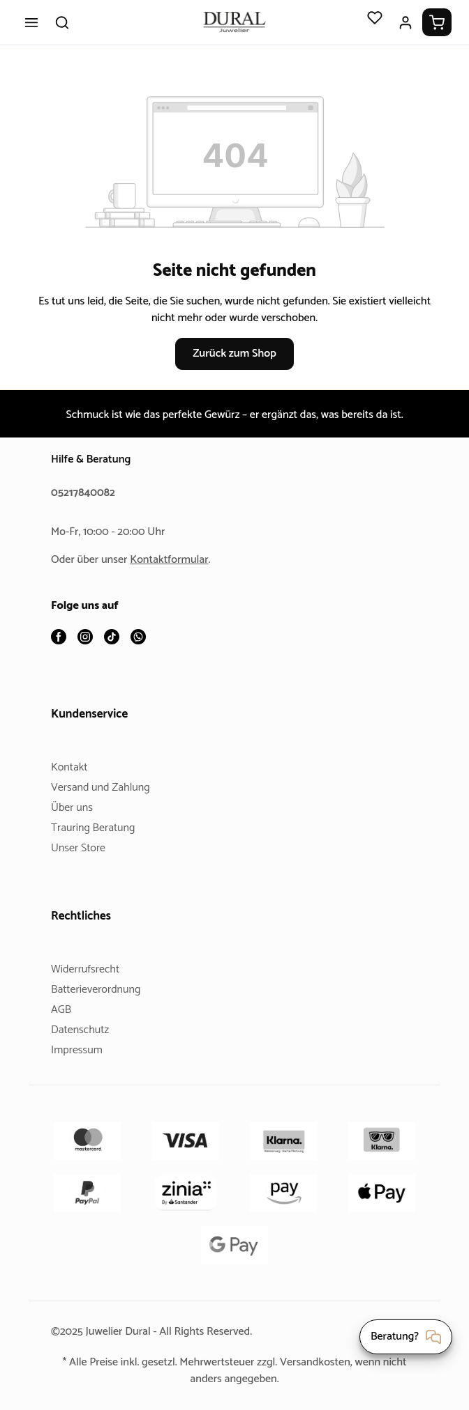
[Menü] (31, 22)
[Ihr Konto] (405, 22)
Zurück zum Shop (234, 353)
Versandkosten (336, 1362)
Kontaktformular (174, 560)
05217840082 (85, 493)
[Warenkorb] (437, 22)
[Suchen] (62, 22)
